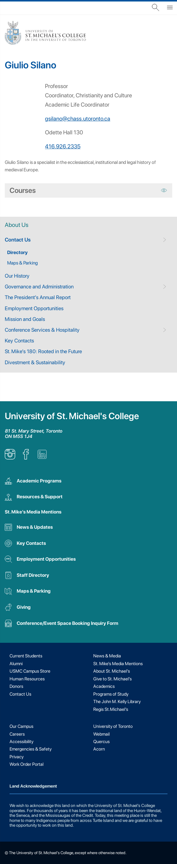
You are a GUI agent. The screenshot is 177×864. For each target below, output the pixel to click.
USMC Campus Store (30, 671)
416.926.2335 (62, 146)
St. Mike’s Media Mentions (33, 512)
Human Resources (27, 679)
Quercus (101, 741)
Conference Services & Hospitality (42, 330)
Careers (17, 734)
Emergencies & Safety (31, 749)
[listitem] (10, 458)
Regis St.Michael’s (110, 709)
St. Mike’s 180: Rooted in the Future (43, 351)
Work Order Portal (27, 764)
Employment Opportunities (34, 308)
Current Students (26, 656)
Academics (104, 686)
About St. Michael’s (111, 671)
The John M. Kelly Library (117, 701)
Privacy (17, 757)
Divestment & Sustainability (35, 362)
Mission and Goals (25, 319)
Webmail (101, 734)
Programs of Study (110, 694)
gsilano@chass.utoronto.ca (77, 118)
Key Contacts (19, 340)
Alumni (16, 663)
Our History (17, 276)
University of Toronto (113, 726)
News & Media (107, 656)
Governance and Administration (39, 286)
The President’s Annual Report (38, 297)
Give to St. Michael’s (112, 679)
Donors (16, 686)
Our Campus (21, 726)
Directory (17, 252)
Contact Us (18, 239)
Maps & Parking (22, 263)
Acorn (99, 749)
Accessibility (21, 741)
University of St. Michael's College (72, 416)
